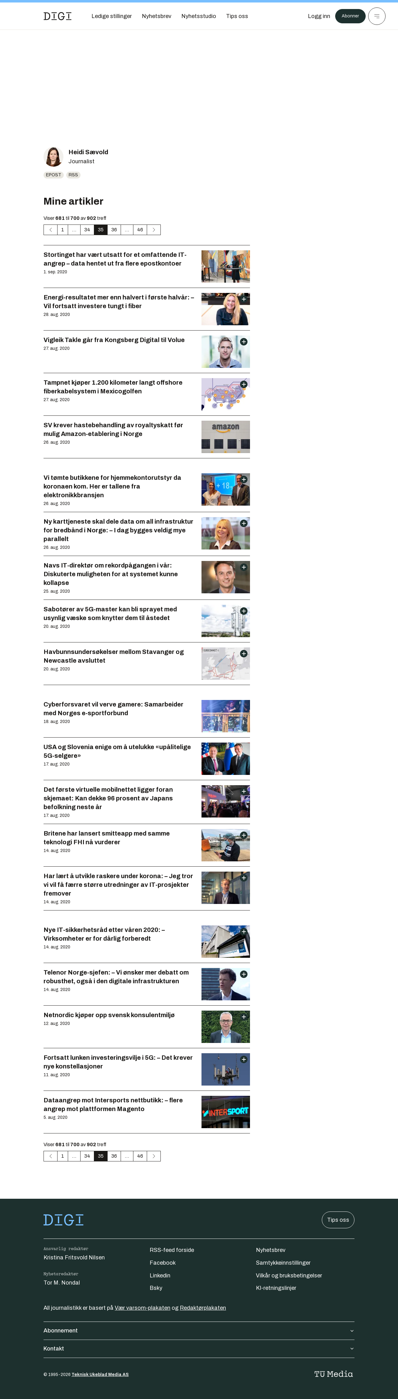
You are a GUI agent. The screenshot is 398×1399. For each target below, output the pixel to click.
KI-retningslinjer (276, 1288)
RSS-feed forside (172, 1250)
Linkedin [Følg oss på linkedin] (160, 1275)
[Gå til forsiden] (58, 16)
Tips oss (338, 1220)
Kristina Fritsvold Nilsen (74, 1257)
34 (87, 229)
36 (114, 229)
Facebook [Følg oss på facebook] (163, 1263)
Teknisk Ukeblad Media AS (100, 1374)
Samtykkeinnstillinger (283, 1263)
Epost (53, 175)
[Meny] (377, 16)
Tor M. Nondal (62, 1283)
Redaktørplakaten (203, 1308)
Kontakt (199, 1349)
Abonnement (199, 1330)
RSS (73, 175)
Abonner (348, 16)
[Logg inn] (315, 16)
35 (101, 229)
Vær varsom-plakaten (142, 1308)
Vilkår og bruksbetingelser (289, 1275)
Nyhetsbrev (270, 1250)
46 (140, 229)
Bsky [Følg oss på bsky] (156, 1288)
